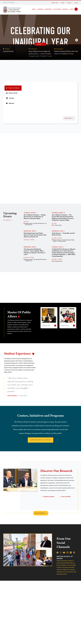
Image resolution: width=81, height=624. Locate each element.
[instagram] (68, 552)
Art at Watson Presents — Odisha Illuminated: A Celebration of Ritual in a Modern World (35, 216)
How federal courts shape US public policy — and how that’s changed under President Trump (40, 54)
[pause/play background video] (76, 40)
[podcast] (74, 552)
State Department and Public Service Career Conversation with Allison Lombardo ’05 (35, 234)
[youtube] (65, 552)
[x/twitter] (61, 552)
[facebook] (58, 552)
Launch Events (8, 51)
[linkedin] (71, 552)
